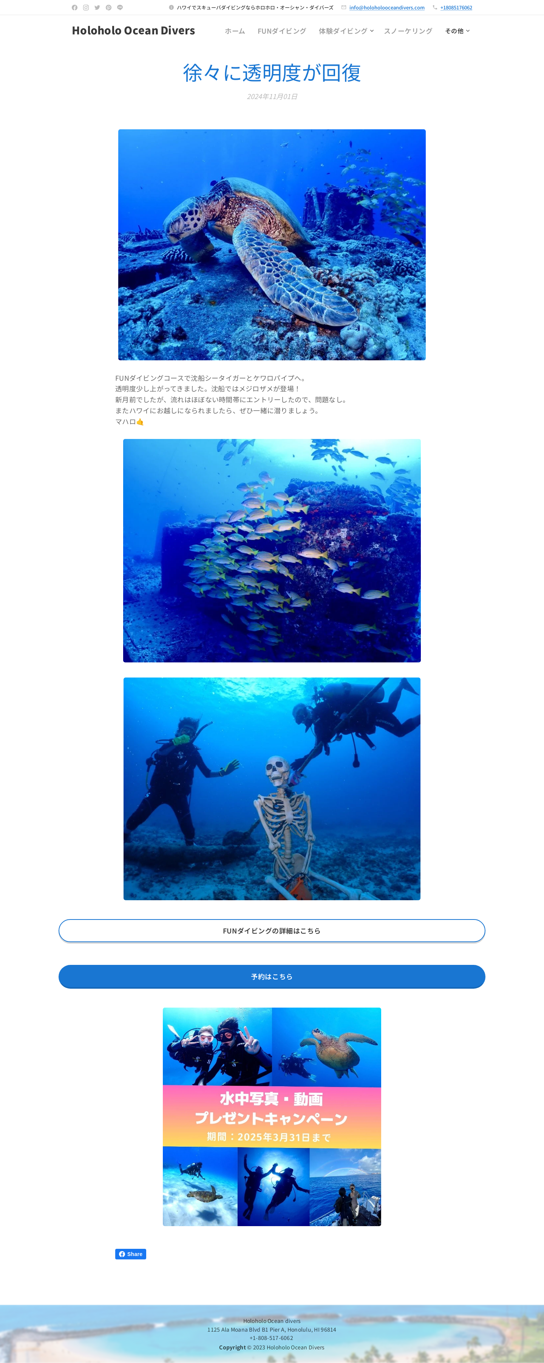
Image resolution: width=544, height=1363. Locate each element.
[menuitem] (254, 30)
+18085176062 (456, 7)
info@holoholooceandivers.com (387, 7)
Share (130, 1254)
